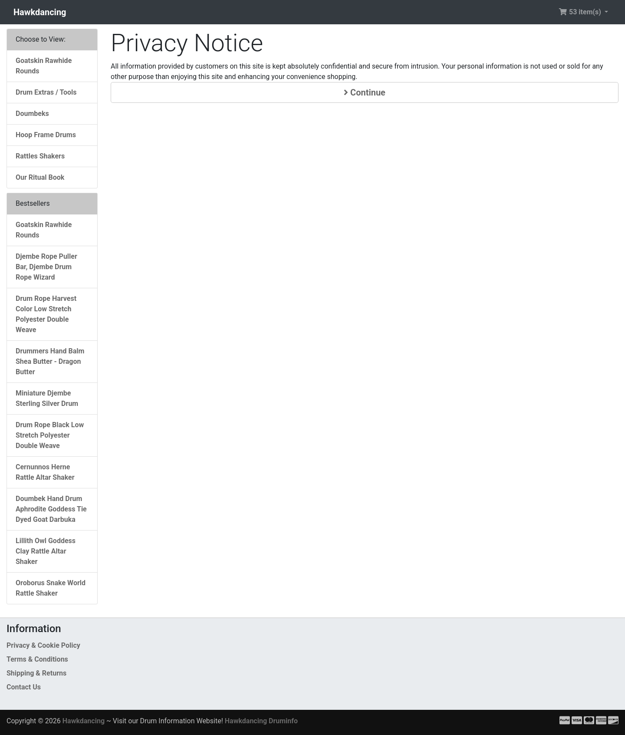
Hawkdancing (39, 12)
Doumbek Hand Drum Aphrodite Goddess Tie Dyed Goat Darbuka (51, 509)
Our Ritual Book (40, 177)
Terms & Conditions (37, 659)
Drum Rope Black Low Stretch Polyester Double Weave (50, 435)
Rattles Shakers (40, 156)
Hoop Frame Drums (46, 135)
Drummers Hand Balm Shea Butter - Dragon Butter (50, 361)
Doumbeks (32, 113)
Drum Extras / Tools (46, 92)
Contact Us (24, 687)
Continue (364, 92)
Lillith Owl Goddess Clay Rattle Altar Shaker (46, 551)
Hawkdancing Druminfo (261, 721)
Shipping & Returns (36, 673)
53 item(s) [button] (581, 12)
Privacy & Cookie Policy (43, 645)
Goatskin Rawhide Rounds (44, 65)
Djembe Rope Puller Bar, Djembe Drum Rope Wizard (46, 266)
